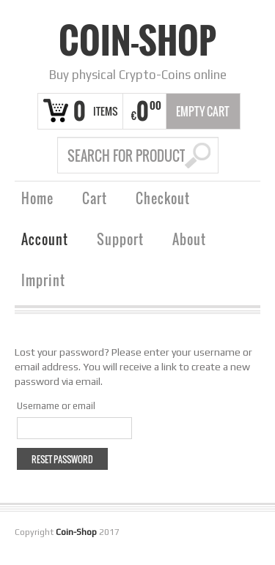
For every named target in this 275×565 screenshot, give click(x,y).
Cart (94, 200)
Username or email (56, 405)
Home (37, 200)
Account (44, 241)
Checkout (163, 200)
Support (120, 241)
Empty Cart (203, 111)
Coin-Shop (137, 40)
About (189, 241)
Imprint (43, 282)
